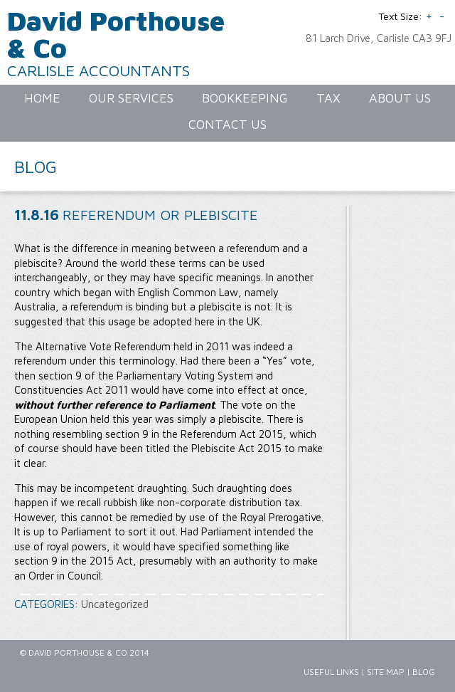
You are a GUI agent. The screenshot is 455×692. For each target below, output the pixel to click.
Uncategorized (115, 604)
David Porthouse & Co (116, 33)
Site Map (386, 671)
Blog (423, 671)
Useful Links (331, 671)
